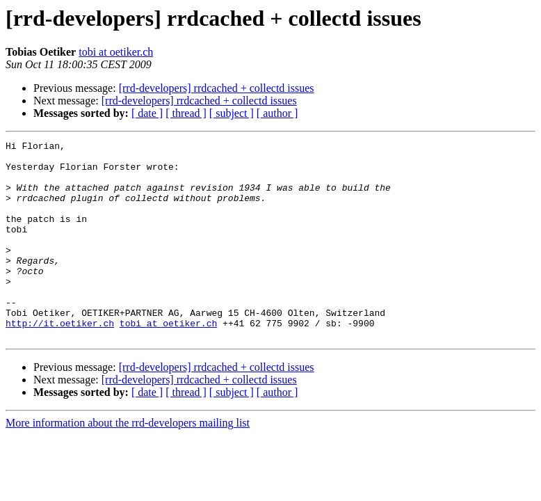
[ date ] (147, 113)
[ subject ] (231, 113)
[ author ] (277, 113)
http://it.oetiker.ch (60, 360)
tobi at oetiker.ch (116, 52)
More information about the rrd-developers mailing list (128, 462)
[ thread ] (186, 113)
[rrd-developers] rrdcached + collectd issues (216, 88)
